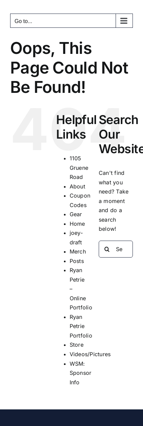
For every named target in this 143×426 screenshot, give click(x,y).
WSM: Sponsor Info (81, 373)
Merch (78, 251)
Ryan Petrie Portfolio (81, 326)
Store (77, 344)
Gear (76, 214)
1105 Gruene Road (79, 167)
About (77, 186)
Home (77, 223)
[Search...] (116, 249)
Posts (77, 261)
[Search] (107, 249)
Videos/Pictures (90, 354)
